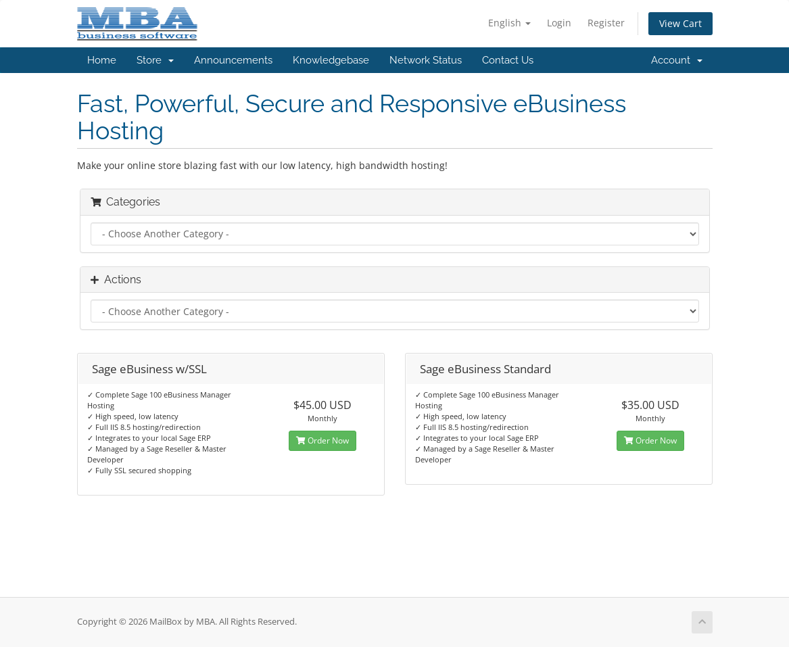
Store (155, 60)
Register (606, 22)
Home (101, 60)
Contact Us (507, 60)
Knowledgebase (331, 60)
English (509, 22)
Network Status (425, 60)
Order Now (322, 440)
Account (676, 60)
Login (559, 22)
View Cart (680, 23)
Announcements (233, 60)
